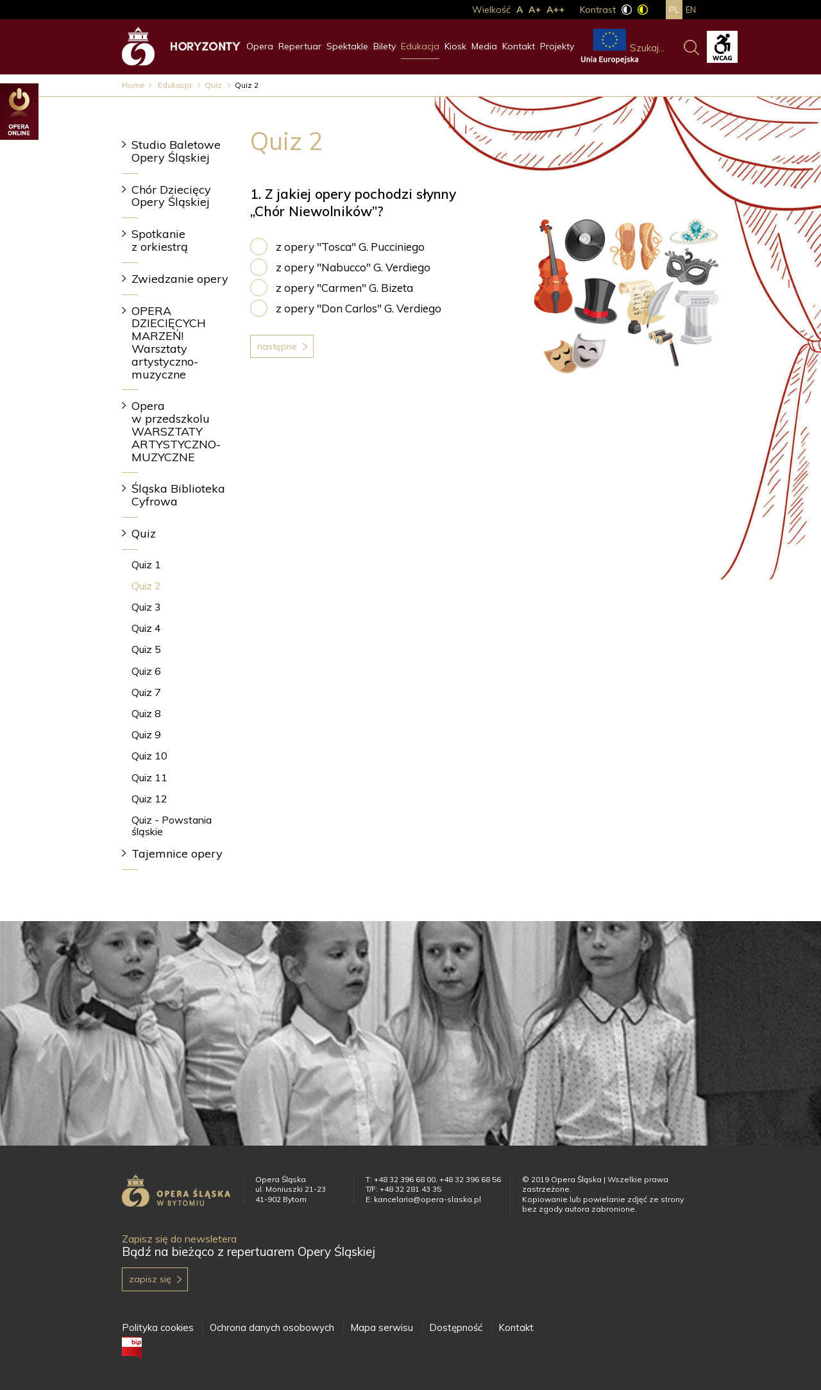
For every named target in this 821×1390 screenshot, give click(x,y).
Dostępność (455, 1327)
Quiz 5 (146, 649)
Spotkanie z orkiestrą (159, 240)
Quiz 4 (146, 628)
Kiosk (455, 46)
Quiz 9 (146, 734)
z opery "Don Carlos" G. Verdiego (358, 308)
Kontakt (518, 46)
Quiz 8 (146, 713)
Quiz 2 (146, 585)
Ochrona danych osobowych (272, 1327)
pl (674, 9)
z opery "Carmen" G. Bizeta (344, 287)
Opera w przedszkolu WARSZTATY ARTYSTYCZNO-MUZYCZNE (176, 431)
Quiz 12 (149, 798)
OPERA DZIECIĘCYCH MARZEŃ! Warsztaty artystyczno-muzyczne (168, 342)
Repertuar (299, 46)
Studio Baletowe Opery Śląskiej (176, 151)
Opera (259, 46)
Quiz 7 (146, 692)
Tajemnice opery (177, 853)
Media (484, 46)
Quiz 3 (146, 606)
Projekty (557, 46)
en (691, 9)
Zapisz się (150, 1279)
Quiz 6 (146, 671)
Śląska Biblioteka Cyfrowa (178, 495)
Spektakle (347, 46)
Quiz (214, 85)
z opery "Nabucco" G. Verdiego (353, 267)
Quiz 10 (149, 755)
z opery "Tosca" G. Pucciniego (350, 246)
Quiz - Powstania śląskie (171, 825)
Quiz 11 (149, 777)
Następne (277, 346)
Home (133, 85)
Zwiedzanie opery (179, 278)
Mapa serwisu (381, 1327)
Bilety (384, 46)
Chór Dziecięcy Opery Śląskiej (171, 196)
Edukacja (420, 46)
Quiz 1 (146, 564)
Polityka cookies (158, 1327)
